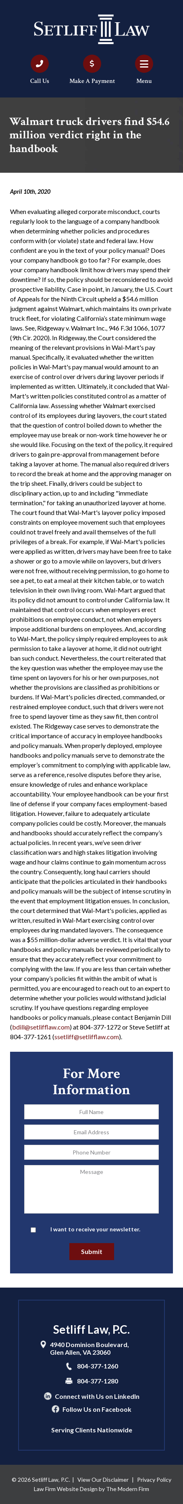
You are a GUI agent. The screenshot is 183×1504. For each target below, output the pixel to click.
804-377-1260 (97, 1366)
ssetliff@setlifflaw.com (86, 1036)
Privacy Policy (154, 1479)
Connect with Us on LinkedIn (97, 1396)
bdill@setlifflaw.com (41, 1027)
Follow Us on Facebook (96, 1409)
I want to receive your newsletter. (95, 1229)
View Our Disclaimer (103, 1479)
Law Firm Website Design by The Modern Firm (91, 1488)
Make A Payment (92, 81)
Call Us (39, 81)
